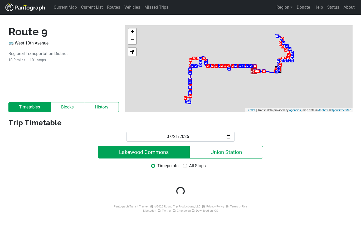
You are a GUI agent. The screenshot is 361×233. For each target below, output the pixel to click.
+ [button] (132, 32)
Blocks (67, 107)
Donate (303, 7)
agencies (295, 110)
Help (318, 7)
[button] (132, 52)
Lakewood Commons (144, 152)
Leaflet (250, 110)
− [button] (132, 40)
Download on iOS (207, 210)
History (101, 107)
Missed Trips (156, 7)
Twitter (166, 210)
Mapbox (323, 110)
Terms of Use (238, 206)
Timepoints (167, 165)
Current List (92, 7)
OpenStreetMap (341, 110)
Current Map (65, 7)
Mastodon (149, 210)
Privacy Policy (215, 206)
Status (333, 7)
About (349, 7)
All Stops (197, 165)
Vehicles (132, 7)
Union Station (226, 152)
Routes (113, 7)
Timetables (29, 107)
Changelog (184, 210)
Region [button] (282, 7)
